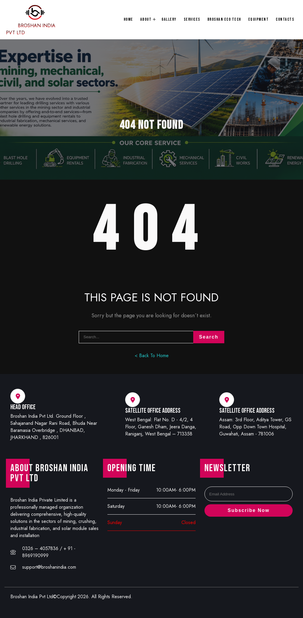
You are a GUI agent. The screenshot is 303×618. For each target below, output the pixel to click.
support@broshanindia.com (49, 567)
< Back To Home (152, 355)
